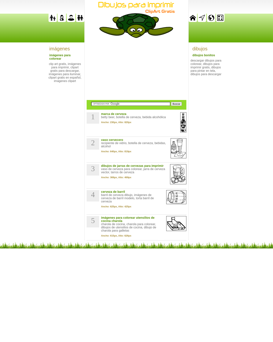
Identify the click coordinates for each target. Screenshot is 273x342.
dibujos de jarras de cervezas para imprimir (132, 165)
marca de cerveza (113, 114)
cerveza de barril (113, 191)
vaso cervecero (112, 139)
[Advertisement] (136, 68)
